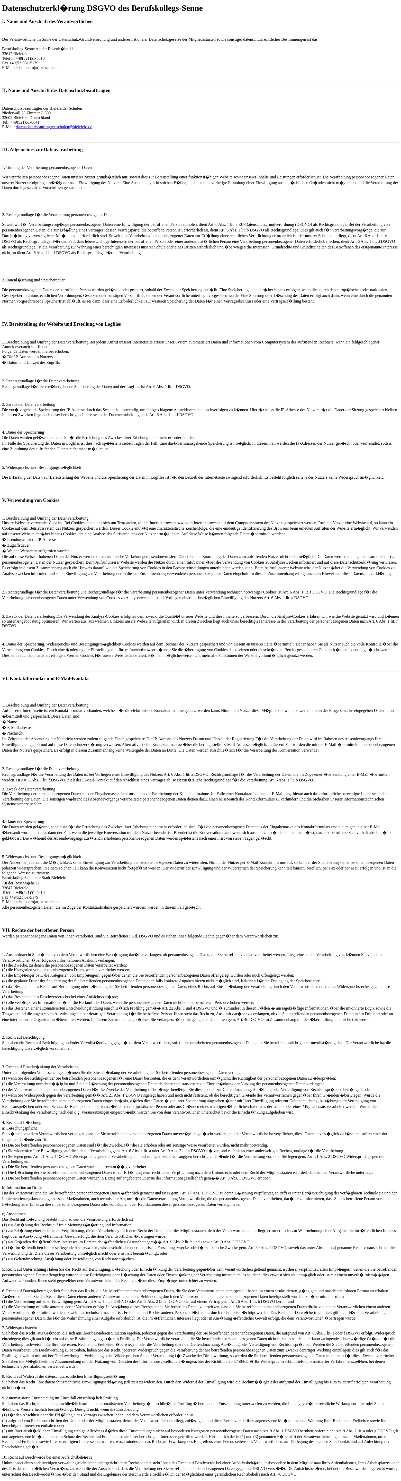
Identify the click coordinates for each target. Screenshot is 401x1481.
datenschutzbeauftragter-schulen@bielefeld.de (54, 127)
